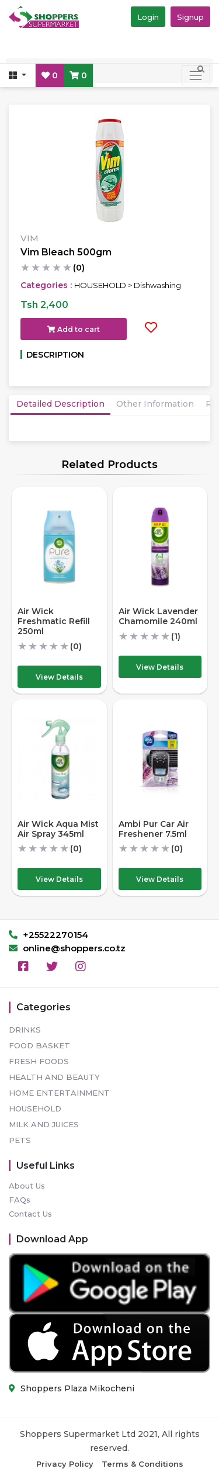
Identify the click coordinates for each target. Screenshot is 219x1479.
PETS (20, 1140)
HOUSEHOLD (35, 1108)
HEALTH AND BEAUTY (54, 1077)
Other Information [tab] (155, 404)
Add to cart (73, 329)
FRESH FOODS (39, 1061)
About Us (27, 1185)
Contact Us (30, 1213)
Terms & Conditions (142, 1463)
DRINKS (25, 1029)
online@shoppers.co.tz (67, 948)
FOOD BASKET (39, 1045)
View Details (59, 677)
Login (148, 17)
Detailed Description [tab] (60, 404)
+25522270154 (48, 934)
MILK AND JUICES (44, 1124)
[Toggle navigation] (196, 75)
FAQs (19, 1199)
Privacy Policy (64, 1463)
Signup (190, 17)
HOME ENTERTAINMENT (59, 1092)
